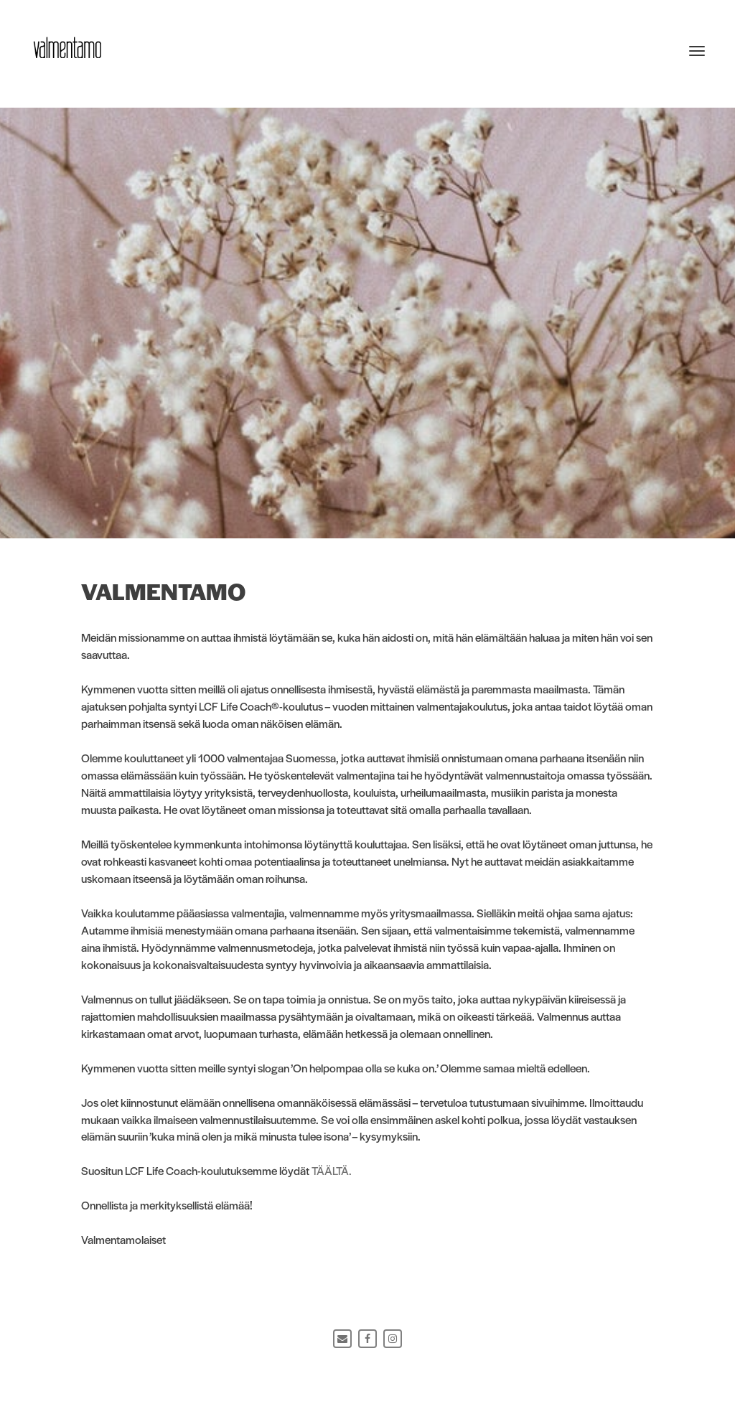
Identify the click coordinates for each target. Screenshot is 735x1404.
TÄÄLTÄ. (332, 1170)
